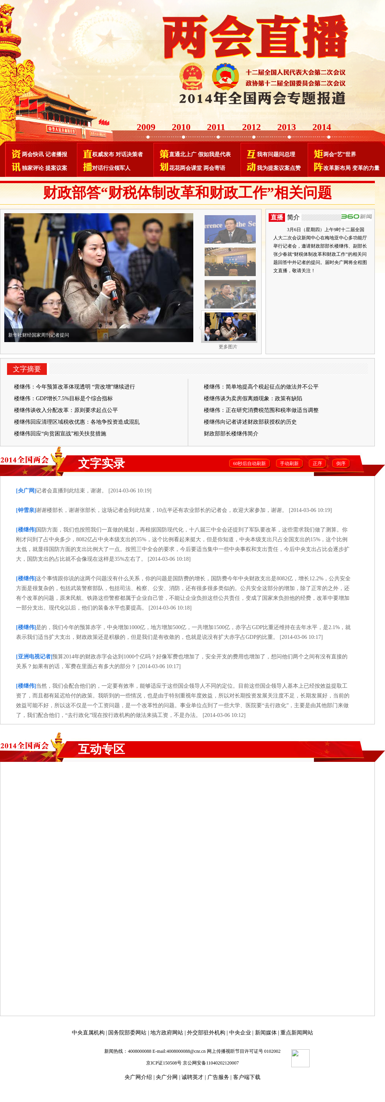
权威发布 (103, 154)
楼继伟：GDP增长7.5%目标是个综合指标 (63, 398)
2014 (321, 127)
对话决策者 (129, 154)
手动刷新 (289, 463)
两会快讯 (33, 154)
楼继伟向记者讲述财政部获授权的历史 (250, 422)
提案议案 (56, 168)
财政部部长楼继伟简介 (231, 434)
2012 (251, 127)
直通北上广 (182, 154)
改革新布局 (337, 168)
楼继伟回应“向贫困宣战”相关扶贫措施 (60, 434)
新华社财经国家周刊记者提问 (38, 335)
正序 (317, 463)
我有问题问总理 (276, 154)
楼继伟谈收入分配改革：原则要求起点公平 (66, 410)
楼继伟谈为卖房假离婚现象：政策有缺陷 (253, 398)
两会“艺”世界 (339, 154)
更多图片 (228, 347)
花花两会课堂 (185, 168)
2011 (216, 127)
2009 (146, 127)
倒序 (341, 463)
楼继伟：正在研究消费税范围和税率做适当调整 (261, 410)
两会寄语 (214, 168)
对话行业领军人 (111, 168)
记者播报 (56, 154)
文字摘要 (27, 369)
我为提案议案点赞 (279, 168)
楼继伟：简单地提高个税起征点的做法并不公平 (261, 387)
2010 (181, 127)
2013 (286, 127)
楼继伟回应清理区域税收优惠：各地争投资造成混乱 (77, 422)
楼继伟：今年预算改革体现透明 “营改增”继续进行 (74, 387)
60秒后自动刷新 (249, 463)
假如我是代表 (214, 154)
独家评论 (33, 168)
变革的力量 (366, 168)
